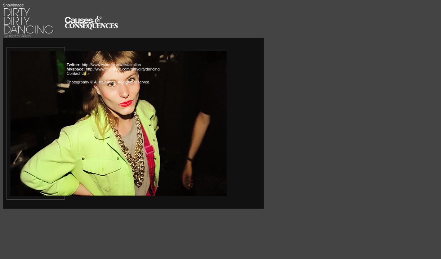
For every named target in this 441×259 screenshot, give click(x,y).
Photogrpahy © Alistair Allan (91, 82)
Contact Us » (78, 73)
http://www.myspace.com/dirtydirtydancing (123, 69)
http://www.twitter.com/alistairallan (111, 65)
